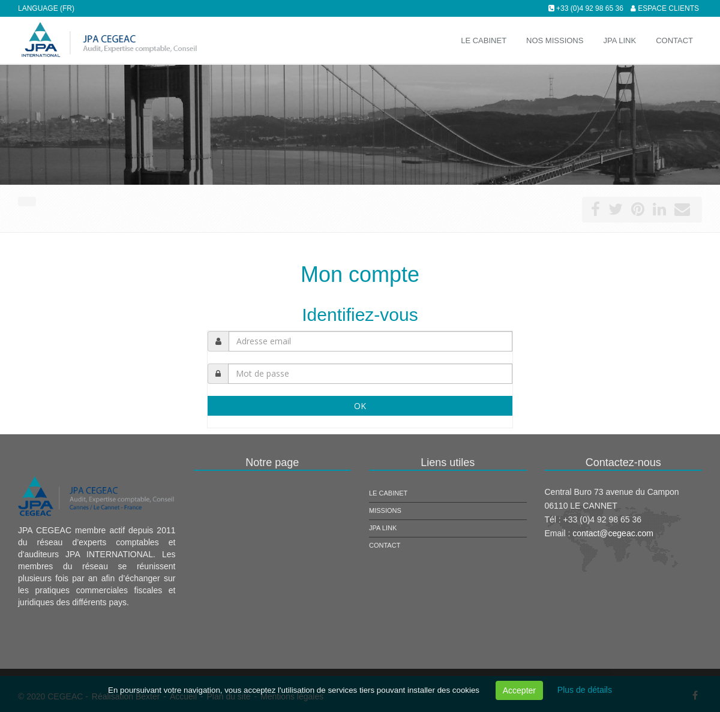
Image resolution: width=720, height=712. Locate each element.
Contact (384, 545)
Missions (385, 510)
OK (360, 405)
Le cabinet (388, 493)
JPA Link (383, 527)
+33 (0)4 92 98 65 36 (589, 8)
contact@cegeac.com (612, 533)
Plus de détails (584, 690)
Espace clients (668, 8)
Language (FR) (46, 8)
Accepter (519, 690)
